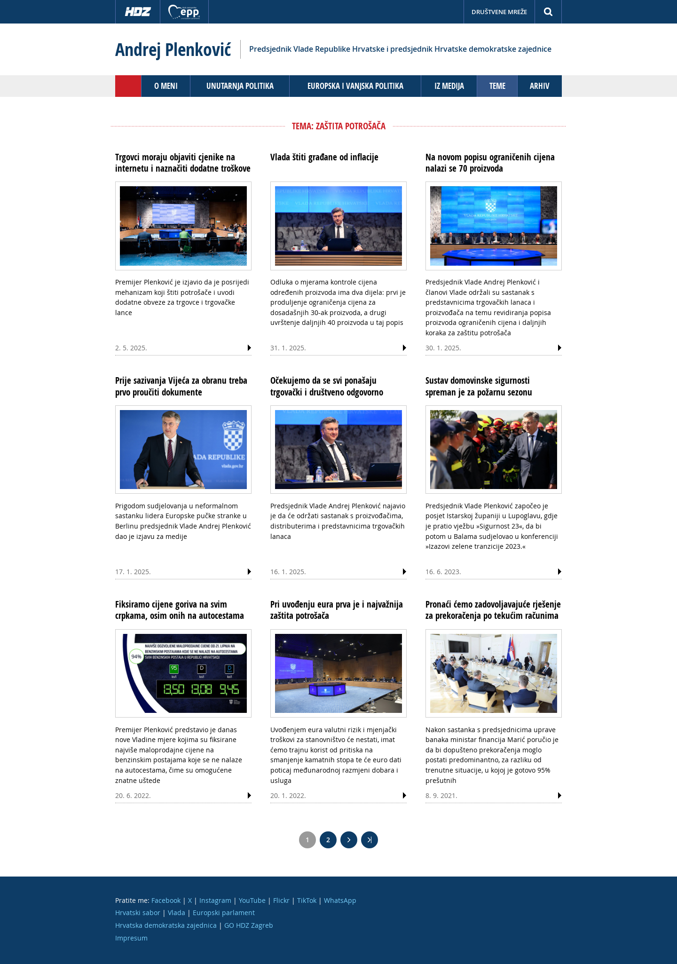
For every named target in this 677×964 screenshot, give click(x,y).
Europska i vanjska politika (355, 85)
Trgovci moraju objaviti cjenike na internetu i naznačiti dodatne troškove (183, 162)
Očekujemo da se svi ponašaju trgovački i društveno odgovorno (326, 386)
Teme (497, 85)
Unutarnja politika (240, 85)
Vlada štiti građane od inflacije (324, 157)
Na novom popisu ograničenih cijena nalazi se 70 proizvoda (490, 162)
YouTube (252, 900)
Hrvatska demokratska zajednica (166, 925)
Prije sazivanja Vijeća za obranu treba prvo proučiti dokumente (181, 386)
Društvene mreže (499, 12)
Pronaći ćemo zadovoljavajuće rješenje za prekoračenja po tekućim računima (493, 610)
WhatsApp (340, 900)
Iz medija (449, 85)
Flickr (281, 900)
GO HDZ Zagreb (248, 925)
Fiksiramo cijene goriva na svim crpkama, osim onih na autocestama (179, 610)
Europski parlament (224, 912)
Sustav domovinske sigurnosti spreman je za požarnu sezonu (478, 386)
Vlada (176, 912)
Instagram (215, 900)
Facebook (166, 900)
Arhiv (540, 85)
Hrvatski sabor (137, 912)
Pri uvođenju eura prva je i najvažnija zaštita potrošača (336, 610)
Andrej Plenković (173, 49)
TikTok (306, 900)
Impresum (131, 937)
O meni (166, 85)
